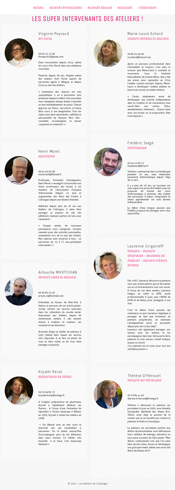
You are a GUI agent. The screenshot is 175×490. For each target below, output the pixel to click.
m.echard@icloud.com (139, 57)
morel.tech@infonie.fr (49, 174)
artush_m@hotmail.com (51, 296)
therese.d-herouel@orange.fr (143, 398)
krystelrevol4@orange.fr (51, 395)
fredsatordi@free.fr (138, 166)
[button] (66, 9)
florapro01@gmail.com (50, 56)
